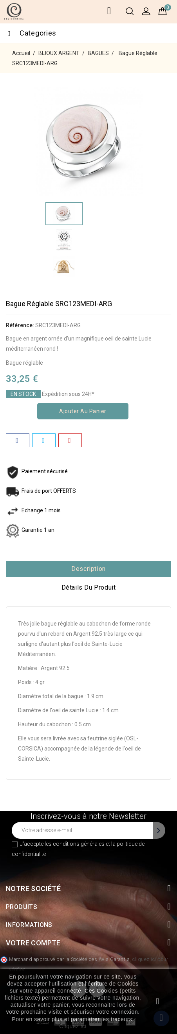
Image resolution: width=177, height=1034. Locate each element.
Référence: (20, 325)
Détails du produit (88, 587)
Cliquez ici (72, 1026)
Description (88, 568)
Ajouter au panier (83, 411)
